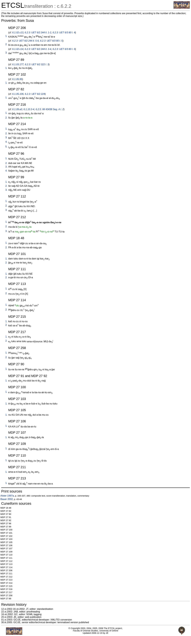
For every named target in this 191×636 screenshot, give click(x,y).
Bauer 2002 (6, 499)
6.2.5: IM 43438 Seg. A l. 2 (50, 109)
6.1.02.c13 (17, 32)
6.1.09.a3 (17, 109)
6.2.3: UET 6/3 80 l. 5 (51, 40)
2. (6, 44)
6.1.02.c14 (17, 49)
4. (6, 142)
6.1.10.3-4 (29, 109)
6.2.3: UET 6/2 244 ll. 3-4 (38, 49)
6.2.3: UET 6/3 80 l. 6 (64, 49)
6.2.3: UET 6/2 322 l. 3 (37, 64)
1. (6, 36)
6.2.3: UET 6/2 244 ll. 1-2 (38, 32)
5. (6, 146)
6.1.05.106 (18, 94)
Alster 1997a (7, 495)
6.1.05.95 (17, 79)
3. (6, 52)
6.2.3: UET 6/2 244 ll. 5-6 (25, 40)
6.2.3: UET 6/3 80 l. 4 (64, 32)
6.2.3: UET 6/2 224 (35, 94)
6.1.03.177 (18, 64)
